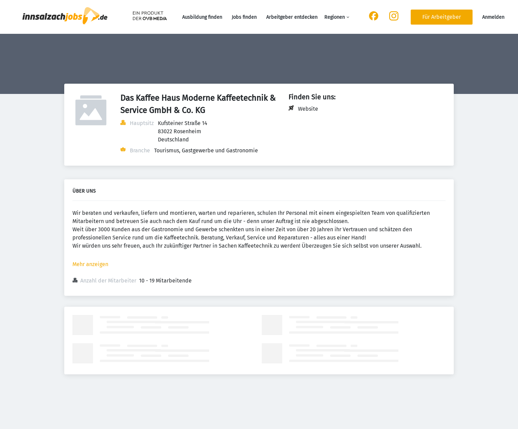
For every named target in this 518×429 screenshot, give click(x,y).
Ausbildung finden (202, 17)
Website (308, 109)
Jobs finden (244, 17)
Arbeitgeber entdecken (291, 17)
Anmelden (493, 17)
